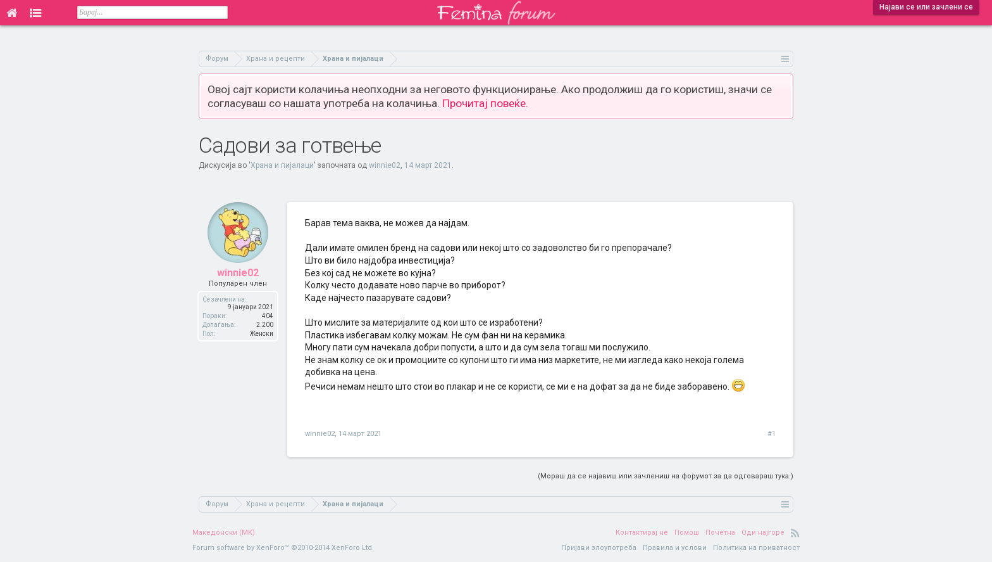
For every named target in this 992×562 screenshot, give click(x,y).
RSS (795, 532)
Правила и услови (675, 548)
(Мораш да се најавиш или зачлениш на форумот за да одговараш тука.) (665, 476)
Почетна (720, 532)
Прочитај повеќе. (485, 103)
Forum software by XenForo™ (283, 548)
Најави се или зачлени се (926, 7)
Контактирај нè (642, 532)
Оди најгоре (762, 532)
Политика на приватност (756, 548)
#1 (771, 434)
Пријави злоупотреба (598, 548)
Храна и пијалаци (282, 165)
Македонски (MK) (223, 532)
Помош (686, 532)
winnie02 (384, 165)
